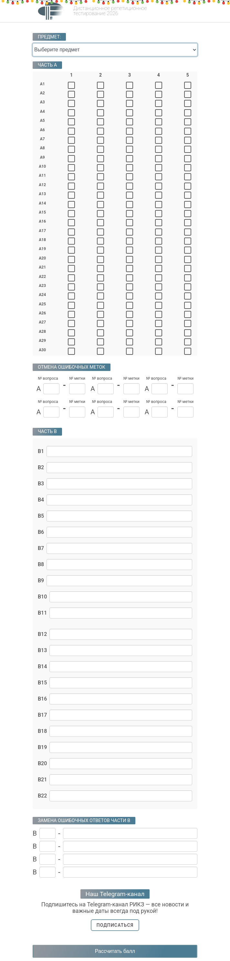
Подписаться (115, 925)
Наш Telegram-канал (115, 894)
